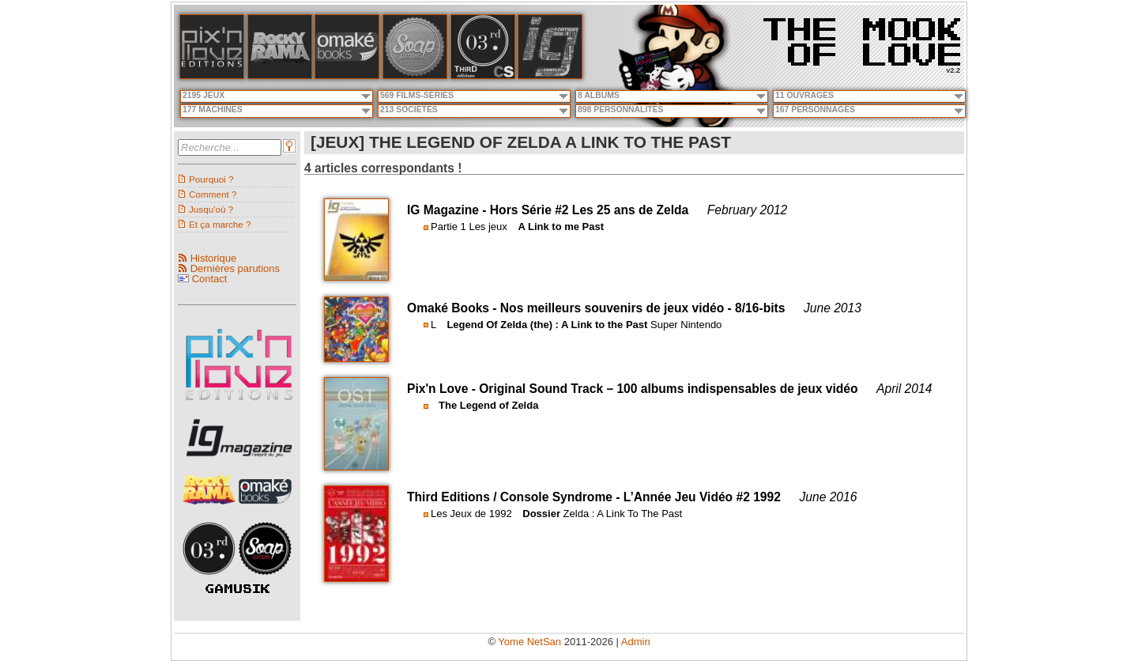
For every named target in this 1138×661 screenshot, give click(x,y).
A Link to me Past (561, 226)
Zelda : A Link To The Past (623, 513)
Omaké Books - (453, 308)
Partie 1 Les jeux (469, 226)
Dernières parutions (235, 268)
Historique (213, 258)
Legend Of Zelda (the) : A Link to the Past (547, 324)
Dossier (541, 513)
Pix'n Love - (443, 388)
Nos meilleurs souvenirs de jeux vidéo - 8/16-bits (643, 308)
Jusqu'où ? (211, 209)
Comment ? (212, 194)
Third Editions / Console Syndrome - (515, 497)
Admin (635, 642)
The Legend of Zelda (488, 405)
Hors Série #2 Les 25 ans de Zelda (589, 210)
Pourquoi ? (211, 179)
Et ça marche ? (220, 224)
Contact (210, 279)
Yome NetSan (529, 642)
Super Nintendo (686, 324)
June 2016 (828, 497)
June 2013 (832, 308)
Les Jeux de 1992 (471, 513)
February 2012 (747, 210)
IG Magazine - (448, 210)
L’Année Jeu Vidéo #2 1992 (702, 497)
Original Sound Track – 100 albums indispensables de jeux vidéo (668, 388)
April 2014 (904, 388)
